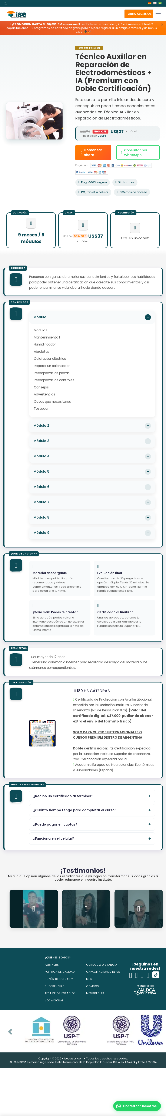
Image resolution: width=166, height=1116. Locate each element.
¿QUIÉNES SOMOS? (58, 957)
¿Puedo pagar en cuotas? (55, 824)
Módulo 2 (41, 425)
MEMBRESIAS (95, 993)
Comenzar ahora (91, 152)
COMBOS (92, 986)
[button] (138, 13)
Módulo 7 (41, 502)
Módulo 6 (41, 486)
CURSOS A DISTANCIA (101, 965)
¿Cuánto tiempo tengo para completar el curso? (74, 810)
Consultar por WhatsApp (134, 152)
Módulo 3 (41, 440)
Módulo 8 (41, 517)
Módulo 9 (41, 532)
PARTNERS (52, 965)
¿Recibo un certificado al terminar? (63, 796)
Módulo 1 (41, 317)
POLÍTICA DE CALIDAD (60, 972)
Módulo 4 (41, 456)
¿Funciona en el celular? (53, 838)
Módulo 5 (41, 471)
